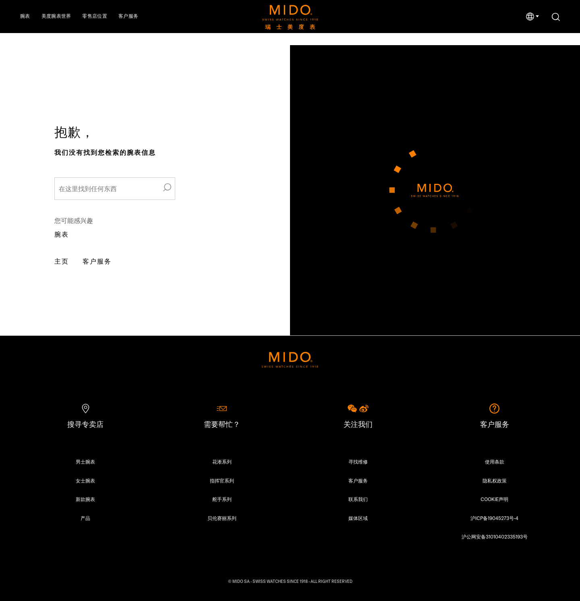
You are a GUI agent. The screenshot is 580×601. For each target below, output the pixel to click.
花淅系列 (222, 462)
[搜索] (556, 17)
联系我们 (358, 499)
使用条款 (494, 462)
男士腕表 (85, 462)
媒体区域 (358, 518)
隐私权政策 (495, 481)
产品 (85, 518)
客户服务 (97, 261)
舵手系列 (222, 499)
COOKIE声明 (494, 499)
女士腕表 (85, 481)
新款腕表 (85, 499)
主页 (61, 261)
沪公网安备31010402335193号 (495, 537)
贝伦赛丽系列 (221, 518)
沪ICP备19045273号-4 (494, 518)
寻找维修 (358, 462)
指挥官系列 (222, 481)
